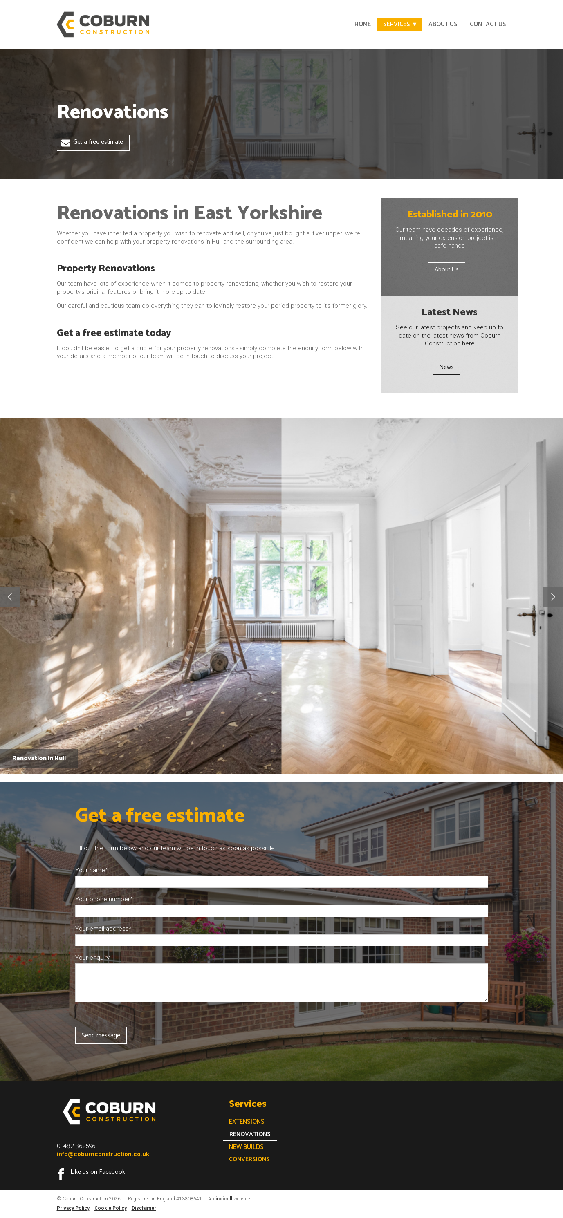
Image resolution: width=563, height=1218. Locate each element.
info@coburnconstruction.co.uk (103, 1154)
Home (362, 24)
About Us (443, 24)
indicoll (223, 1199)
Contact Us (488, 24)
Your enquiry (92, 957)
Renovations (250, 1134)
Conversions (249, 1159)
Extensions (247, 1122)
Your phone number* (104, 899)
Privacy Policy (73, 1208)
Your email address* (103, 928)
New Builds (246, 1147)
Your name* (91, 870)
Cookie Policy (110, 1208)
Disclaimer (144, 1208)
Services (396, 24)
